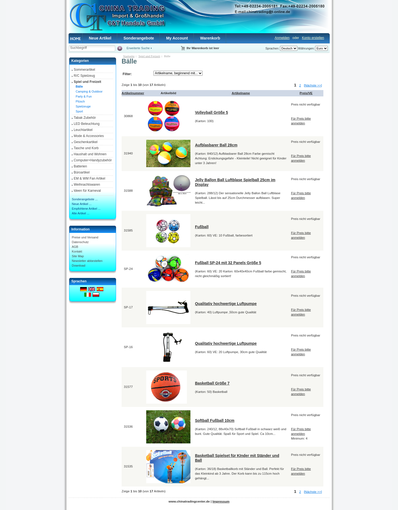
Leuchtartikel (83, 130)
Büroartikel (82, 172)
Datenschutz (80, 242)
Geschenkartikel (86, 142)
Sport (78, 111)
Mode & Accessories (89, 136)
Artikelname (241, 93)
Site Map (78, 256)
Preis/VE (306, 93)
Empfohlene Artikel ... (86, 208)
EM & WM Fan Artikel (89, 178)
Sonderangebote (139, 38)
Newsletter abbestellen (87, 260)
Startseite (129, 56)
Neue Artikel (100, 38)
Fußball (201, 227)
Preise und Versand (85, 237)
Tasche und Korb (86, 148)
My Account (177, 38)
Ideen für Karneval (87, 191)
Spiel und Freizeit (149, 56)
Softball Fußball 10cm (214, 420)
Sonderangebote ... (85, 199)
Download (78, 265)
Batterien (80, 166)
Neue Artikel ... (82, 204)
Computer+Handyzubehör (93, 160)
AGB (75, 246)
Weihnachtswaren (87, 184)
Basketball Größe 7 (212, 383)
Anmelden (282, 38)
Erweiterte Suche (138, 48)
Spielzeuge (82, 106)
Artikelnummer (133, 93)
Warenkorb (210, 38)
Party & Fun (83, 96)
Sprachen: (272, 48)
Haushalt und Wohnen (90, 154)
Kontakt (77, 251)
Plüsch (79, 101)
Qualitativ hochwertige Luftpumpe (225, 303)
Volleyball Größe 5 (211, 112)
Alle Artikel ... (81, 213)
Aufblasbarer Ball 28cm (216, 145)
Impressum (221, 501)
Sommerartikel (84, 70)
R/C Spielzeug (84, 76)
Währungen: (306, 48)
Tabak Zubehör (85, 118)
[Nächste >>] (313, 85)
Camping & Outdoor (88, 91)
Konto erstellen (313, 38)
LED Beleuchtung (87, 124)
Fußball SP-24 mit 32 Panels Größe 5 (228, 263)
